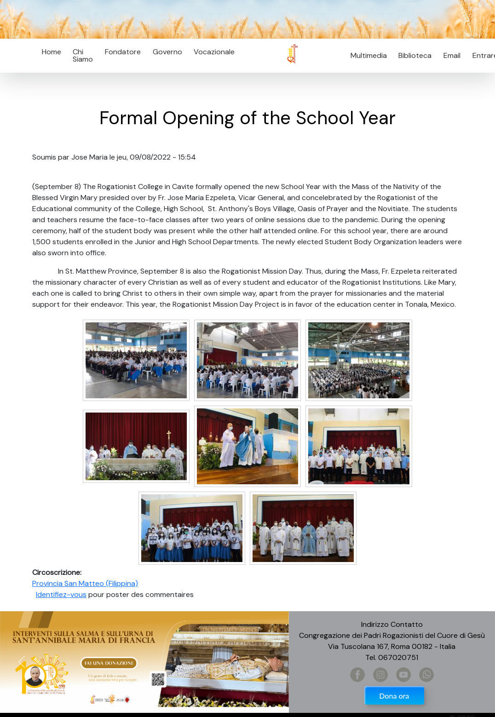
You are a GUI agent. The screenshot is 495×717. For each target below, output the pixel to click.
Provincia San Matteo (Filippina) (85, 583)
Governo (167, 52)
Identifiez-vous (61, 594)
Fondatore (123, 52)
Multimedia (369, 55)
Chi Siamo (83, 55)
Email (449, 55)
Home (51, 52)
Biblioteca (415, 55)
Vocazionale (214, 52)
